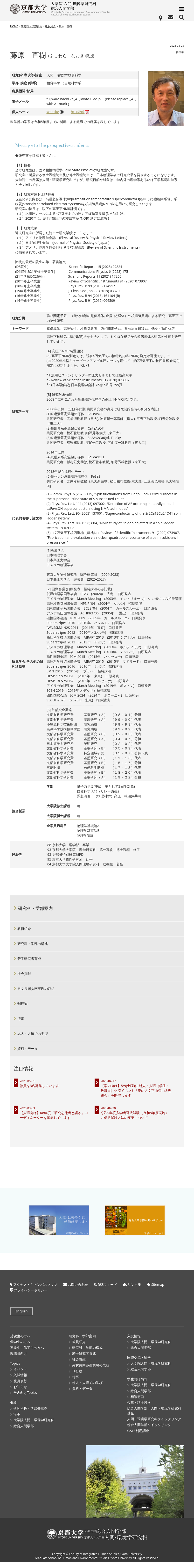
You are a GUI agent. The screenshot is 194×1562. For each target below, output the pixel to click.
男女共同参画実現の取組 (36, 988)
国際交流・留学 (139, 1355)
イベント (20, 1367)
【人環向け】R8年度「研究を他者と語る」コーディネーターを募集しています (54, 1115)
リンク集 (134, 1283)
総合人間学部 (24, 1424)
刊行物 (22, 1003)
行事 (20, 1018)
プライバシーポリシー (31, 1288)
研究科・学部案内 (31, 26)
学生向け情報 (137, 1377)
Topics (15, 1361)
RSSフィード (107, 1283)
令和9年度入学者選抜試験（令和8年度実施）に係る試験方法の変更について (135, 1115)
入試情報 (20, 1373)
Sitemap (157, 1283)
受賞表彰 (20, 1379)
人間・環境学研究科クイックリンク (154, 1417)
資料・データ (27, 1048)
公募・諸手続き (139, 1400)
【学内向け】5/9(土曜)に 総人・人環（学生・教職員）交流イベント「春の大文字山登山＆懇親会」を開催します (136, 1090)
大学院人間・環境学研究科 (34, 1418)
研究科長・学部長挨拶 (30, 1406)
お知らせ (20, 1385)
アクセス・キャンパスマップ (35, 1283)
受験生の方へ (20, 1334)
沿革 (17, 1412)
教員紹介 (50, 26)
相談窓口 (137, 1395)
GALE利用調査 (138, 1429)
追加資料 (77, 112)
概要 (13, 1400)
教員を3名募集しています (39, 1085)
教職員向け (18, 1351)
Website (53, 112)
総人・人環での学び (32, 1033)
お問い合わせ (78, 1283)
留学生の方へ (20, 1340)
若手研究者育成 (29, 958)
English (21, 1309)
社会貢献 (24, 973)
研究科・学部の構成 (32, 943)
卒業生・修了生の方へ (27, 1346)
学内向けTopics (25, 1391)
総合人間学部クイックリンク (149, 1423)
